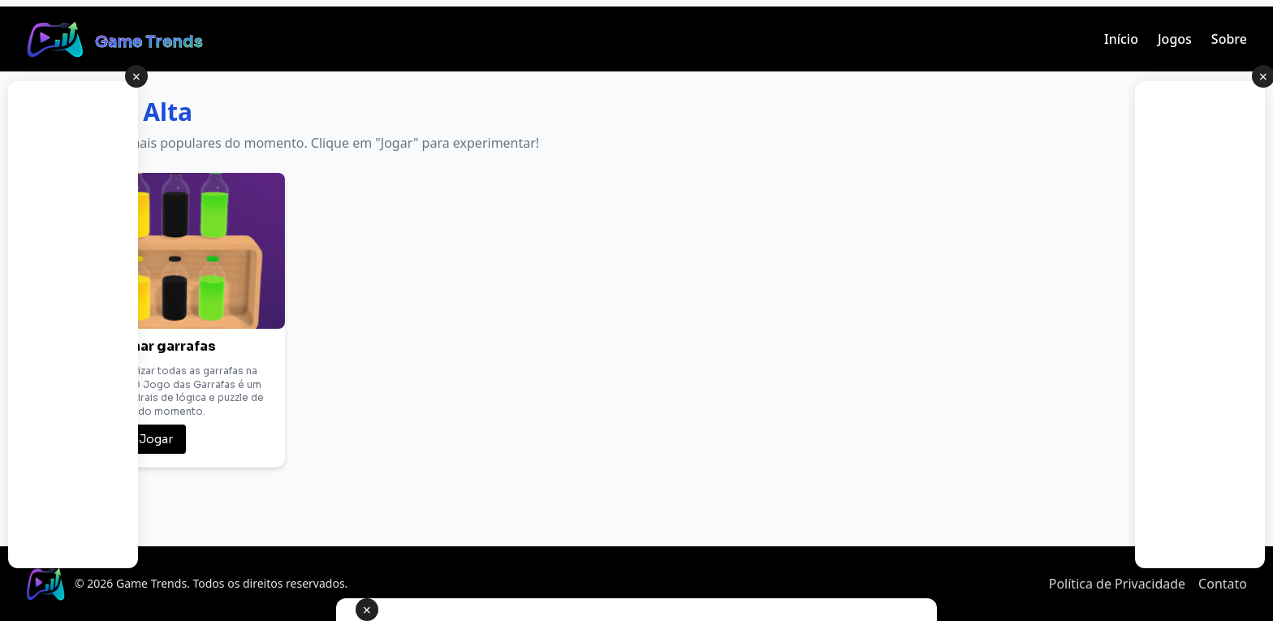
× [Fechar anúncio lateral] (136, 76)
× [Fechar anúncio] (367, 609)
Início (1121, 39)
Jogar (156, 439)
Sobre (1229, 39)
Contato (1222, 584)
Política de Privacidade (1117, 584)
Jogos (1175, 39)
